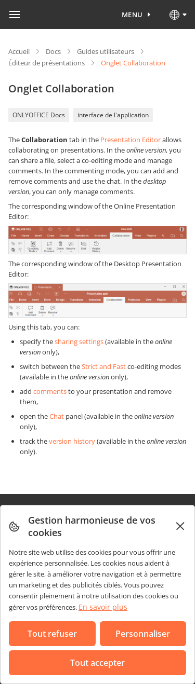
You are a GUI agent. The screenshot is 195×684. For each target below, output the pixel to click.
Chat (56, 416)
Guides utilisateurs (105, 51)
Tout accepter (97, 662)
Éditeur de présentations (46, 62)
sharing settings (79, 341)
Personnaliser (142, 633)
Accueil (19, 51)
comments (50, 391)
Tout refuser (52, 633)
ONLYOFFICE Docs (38, 115)
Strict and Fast (104, 366)
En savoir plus (103, 607)
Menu (132, 14)
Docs (53, 51)
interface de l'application (113, 115)
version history (72, 441)
